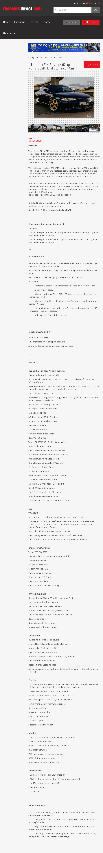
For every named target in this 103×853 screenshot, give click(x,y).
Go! (95, 9)
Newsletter (9, 33)
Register (94, 3)
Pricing (34, 22)
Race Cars (46, 57)
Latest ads (72, 22)
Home (6, 22)
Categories (20, 22)
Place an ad (90, 22)
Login (84, 3)
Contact (47, 22)
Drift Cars (57, 57)
